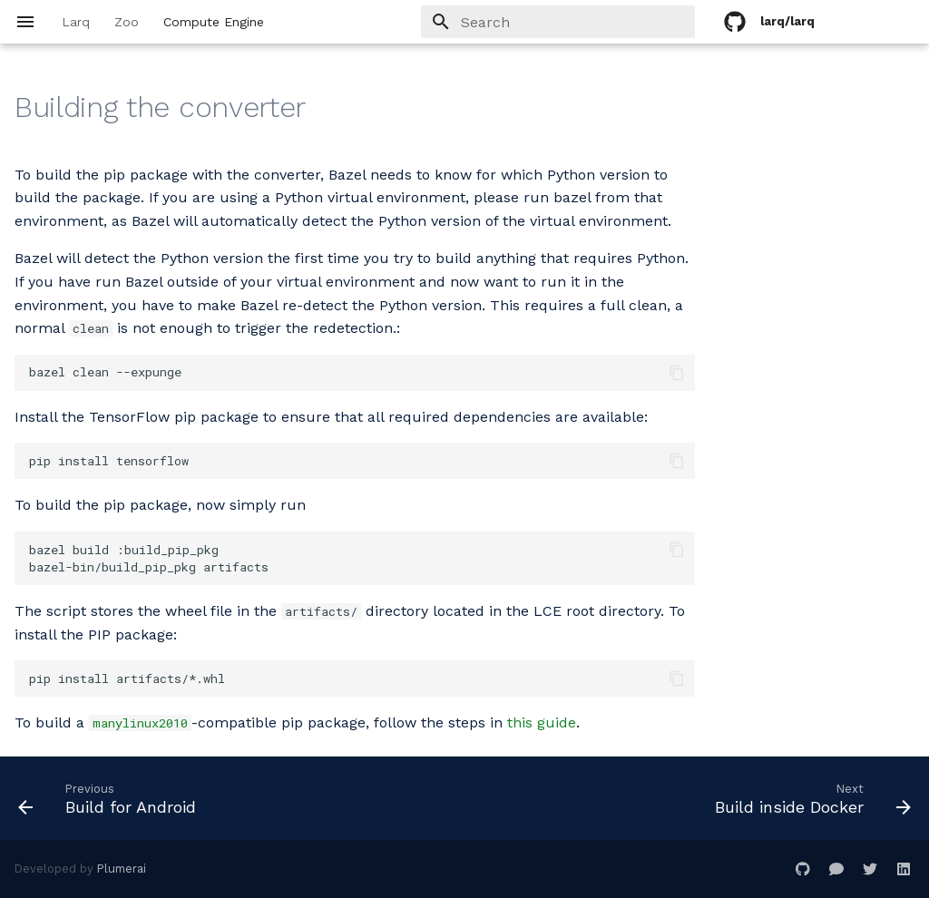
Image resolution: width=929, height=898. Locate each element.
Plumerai (121, 868)
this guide (541, 722)
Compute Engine (213, 22)
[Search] (589, 21)
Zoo (126, 22)
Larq (76, 22)
